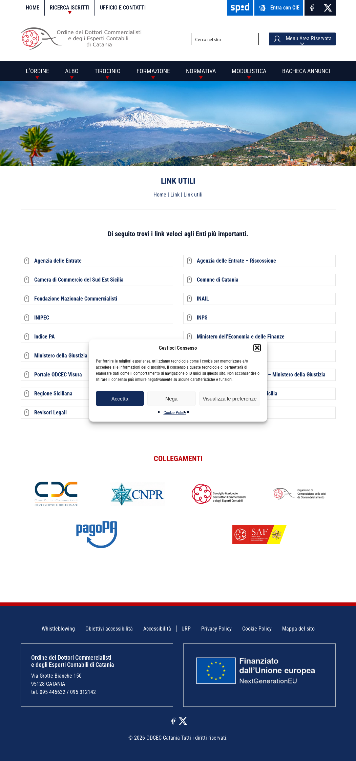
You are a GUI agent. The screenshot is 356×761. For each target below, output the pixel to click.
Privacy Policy (216, 628)
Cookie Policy (175, 412)
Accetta (119, 398)
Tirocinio (108, 71)
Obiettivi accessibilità (109, 628)
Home (32, 7)
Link (175, 194)
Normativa (201, 71)
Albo (72, 71)
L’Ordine (37, 71)
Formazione (153, 71)
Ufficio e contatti (123, 7)
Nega (171, 398)
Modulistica (249, 71)
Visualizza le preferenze (230, 398)
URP (186, 628)
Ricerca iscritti (69, 7)
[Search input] (219, 39)
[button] (257, 348)
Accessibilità (157, 628)
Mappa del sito (298, 628)
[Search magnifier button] (252, 39)
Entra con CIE (278, 8)
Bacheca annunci (306, 71)
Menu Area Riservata (302, 39)
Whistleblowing (58, 628)
